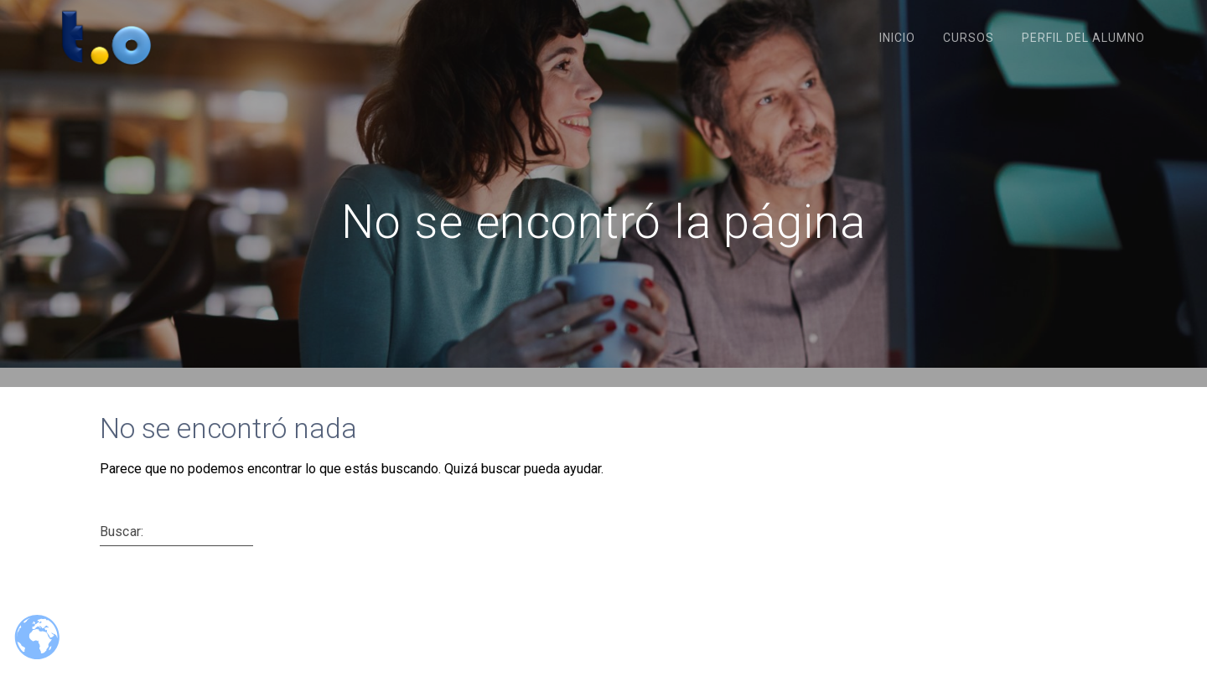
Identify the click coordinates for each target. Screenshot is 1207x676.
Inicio (897, 37)
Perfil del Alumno (1083, 37)
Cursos (968, 37)
